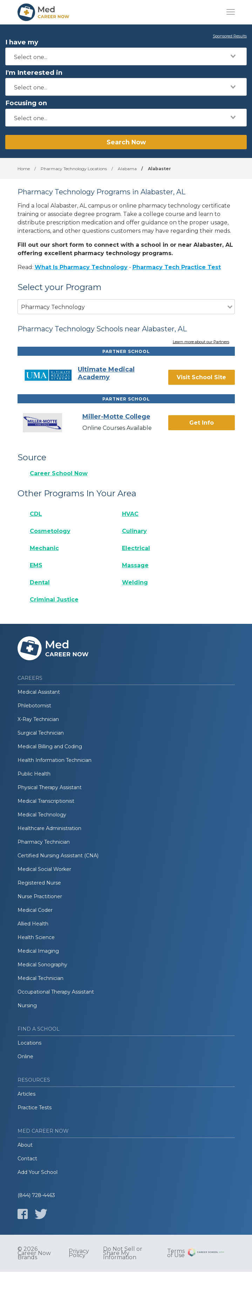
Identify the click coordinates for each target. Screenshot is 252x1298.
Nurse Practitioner (40, 896)
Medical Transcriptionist (46, 801)
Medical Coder (35, 910)
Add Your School (37, 1172)
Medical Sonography (42, 964)
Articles (26, 1094)
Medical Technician (40, 978)
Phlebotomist (34, 705)
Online (25, 1056)
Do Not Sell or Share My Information (122, 1253)
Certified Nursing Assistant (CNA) (58, 855)
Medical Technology (42, 815)
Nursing (27, 1005)
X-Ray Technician (38, 719)
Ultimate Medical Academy (106, 373)
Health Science (36, 937)
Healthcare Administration (49, 828)
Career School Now (59, 473)
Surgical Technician (41, 733)
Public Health (34, 774)
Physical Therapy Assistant (50, 787)
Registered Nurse (39, 883)
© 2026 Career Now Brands (34, 1253)
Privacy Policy (79, 1253)
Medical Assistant (39, 692)
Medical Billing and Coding (50, 746)
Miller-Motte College (116, 416)
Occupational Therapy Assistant (56, 992)
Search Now (126, 142)
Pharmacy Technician (44, 842)
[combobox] (126, 56)
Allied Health (33, 924)
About (25, 1145)
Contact (27, 1158)
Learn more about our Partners (201, 342)
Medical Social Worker (44, 869)
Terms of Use (176, 1253)
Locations (29, 1043)
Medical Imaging (38, 951)
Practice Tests (35, 1107)
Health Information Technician (54, 760)
